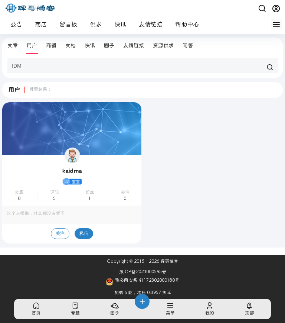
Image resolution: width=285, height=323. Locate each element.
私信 (83, 233)
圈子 (109, 45)
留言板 (65, 24)
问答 (188, 45)
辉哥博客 (168, 261)
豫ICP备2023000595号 (142, 271)
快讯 (117, 24)
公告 (13, 24)
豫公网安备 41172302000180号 (142, 281)
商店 (38, 24)
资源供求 (163, 45)
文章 (12, 45)
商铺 (51, 45)
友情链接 (148, 24)
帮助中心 (184, 24)
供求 (93, 24)
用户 (32, 45)
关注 (60, 233)
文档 (70, 45)
